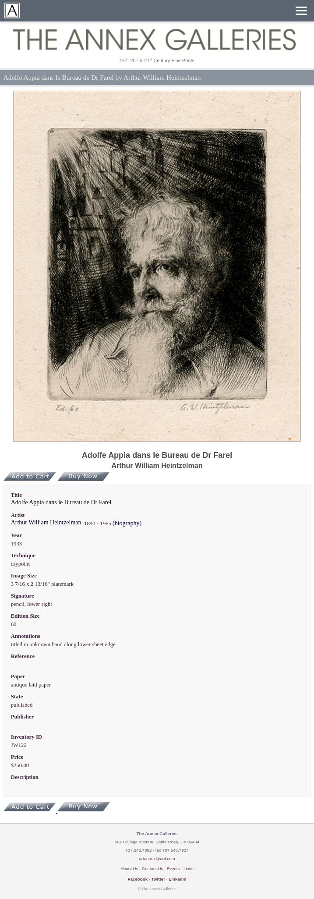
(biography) (127, 523)
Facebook (137, 879)
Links (188, 868)
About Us (129, 868)
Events (173, 868)
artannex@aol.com (157, 858)
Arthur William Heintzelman (46, 522)
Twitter (158, 879)
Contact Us (152, 868)
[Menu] (301, 11)
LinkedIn (177, 879)
